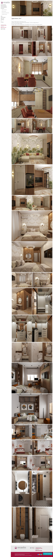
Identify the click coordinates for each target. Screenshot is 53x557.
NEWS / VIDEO (2, 18)
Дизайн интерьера (4, 11)
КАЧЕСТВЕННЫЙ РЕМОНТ (4, 7)
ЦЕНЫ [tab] (1, 16)
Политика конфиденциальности (20, 554)
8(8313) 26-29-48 (3, 27)
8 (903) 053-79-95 (3, 25)
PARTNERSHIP (2, 19)
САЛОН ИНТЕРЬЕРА (3, 17)
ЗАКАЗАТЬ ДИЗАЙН (47, 553)
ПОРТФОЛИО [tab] (2, 8)
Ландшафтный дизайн (4, 14)
